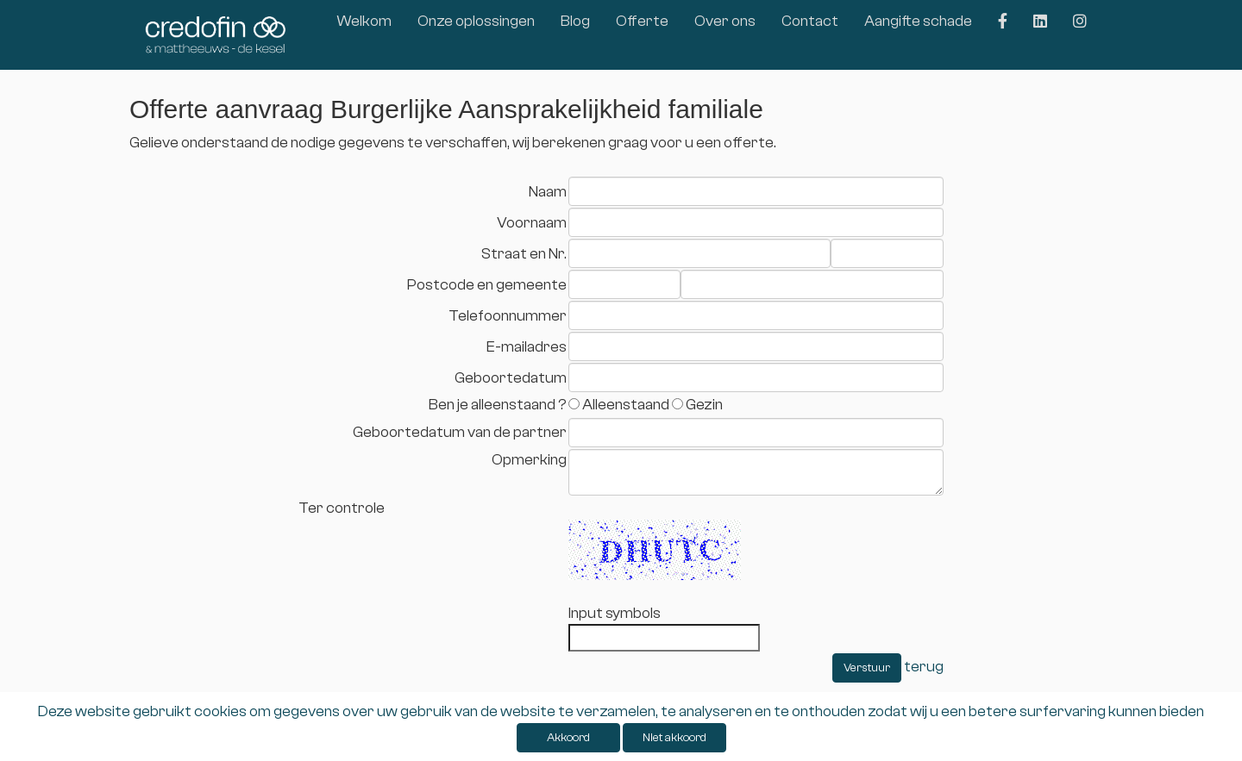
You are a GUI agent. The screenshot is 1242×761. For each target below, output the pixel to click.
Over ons (725, 21)
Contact (809, 21)
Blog (575, 21)
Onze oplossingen (476, 21)
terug (924, 667)
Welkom (364, 21)
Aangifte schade (918, 21)
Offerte (642, 21)
